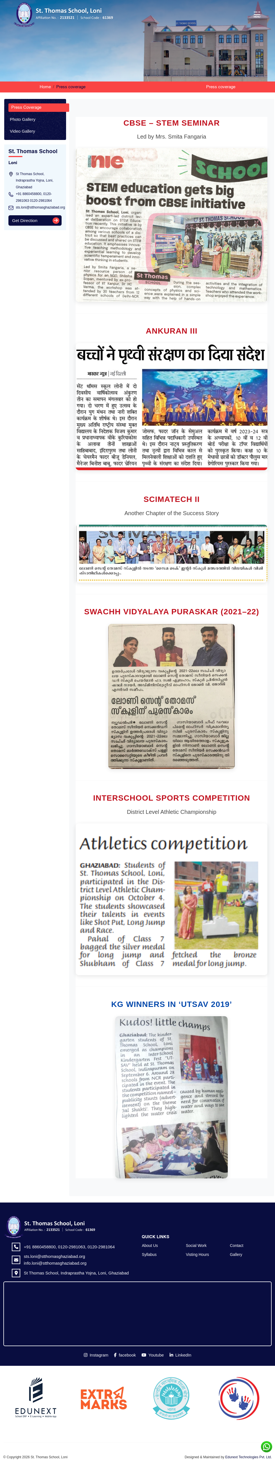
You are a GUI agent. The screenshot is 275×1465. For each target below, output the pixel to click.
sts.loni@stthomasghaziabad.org (40, 207)
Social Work (196, 1245)
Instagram (96, 1355)
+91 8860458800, (29, 194)
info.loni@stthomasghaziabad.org (55, 1263)
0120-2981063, (71, 1246)
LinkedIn (180, 1355)
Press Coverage (26, 107)
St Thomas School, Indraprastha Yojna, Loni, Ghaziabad (76, 1273)
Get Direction (24, 220)
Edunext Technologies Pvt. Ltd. (248, 1457)
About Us (150, 1245)
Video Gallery (22, 131)
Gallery (236, 1254)
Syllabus (149, 1254)
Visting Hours (197, 1254)
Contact (237, 1245)
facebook (125, 1355)
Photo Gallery (22, 119)
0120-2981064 (40, 201)
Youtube (152, 1355)
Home (45, 87)
